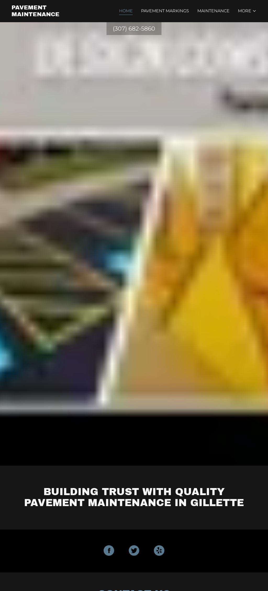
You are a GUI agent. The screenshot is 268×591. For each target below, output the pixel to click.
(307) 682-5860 (134, 28)
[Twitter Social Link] (134, 551)
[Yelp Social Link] (159, 551)
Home (126, 10)
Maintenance (213, 10)
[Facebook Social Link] (108, 551)
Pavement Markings (165, 10)
